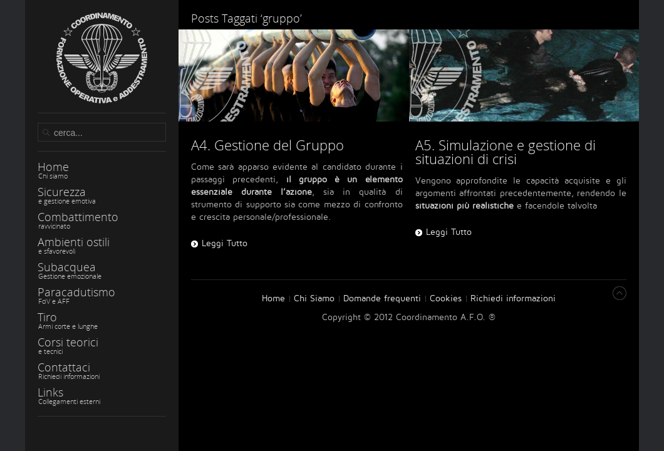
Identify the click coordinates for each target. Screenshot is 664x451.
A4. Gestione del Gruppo (267, 144)
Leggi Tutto (449, 232)
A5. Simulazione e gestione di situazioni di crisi (505, 151)
